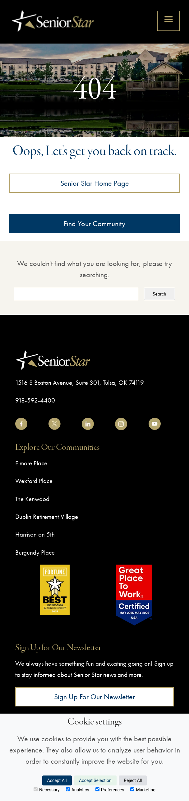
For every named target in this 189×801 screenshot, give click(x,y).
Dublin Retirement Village (46, 516)
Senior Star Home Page (94, 183)
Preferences (109, 789)
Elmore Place (31, 463)
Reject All (133, 780)
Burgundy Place (35, 552)
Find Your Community (94, 223)
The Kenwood (32, 499)
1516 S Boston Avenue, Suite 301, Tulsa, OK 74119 (79, 382)
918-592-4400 (35, 400)
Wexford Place (34, 481)
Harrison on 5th (35, 534)
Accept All (57, 780)
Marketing (142, 789)
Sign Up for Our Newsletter (94, 696)
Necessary (47, 789)
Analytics (77, 789)
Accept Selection (95, 780)
